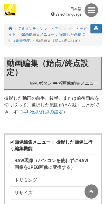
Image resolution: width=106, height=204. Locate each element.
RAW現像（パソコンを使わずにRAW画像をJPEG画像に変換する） (51, 164)
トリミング (25, 180)
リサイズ (23, 193)
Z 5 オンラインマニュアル (40, 29)
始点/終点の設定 (46, 111)
